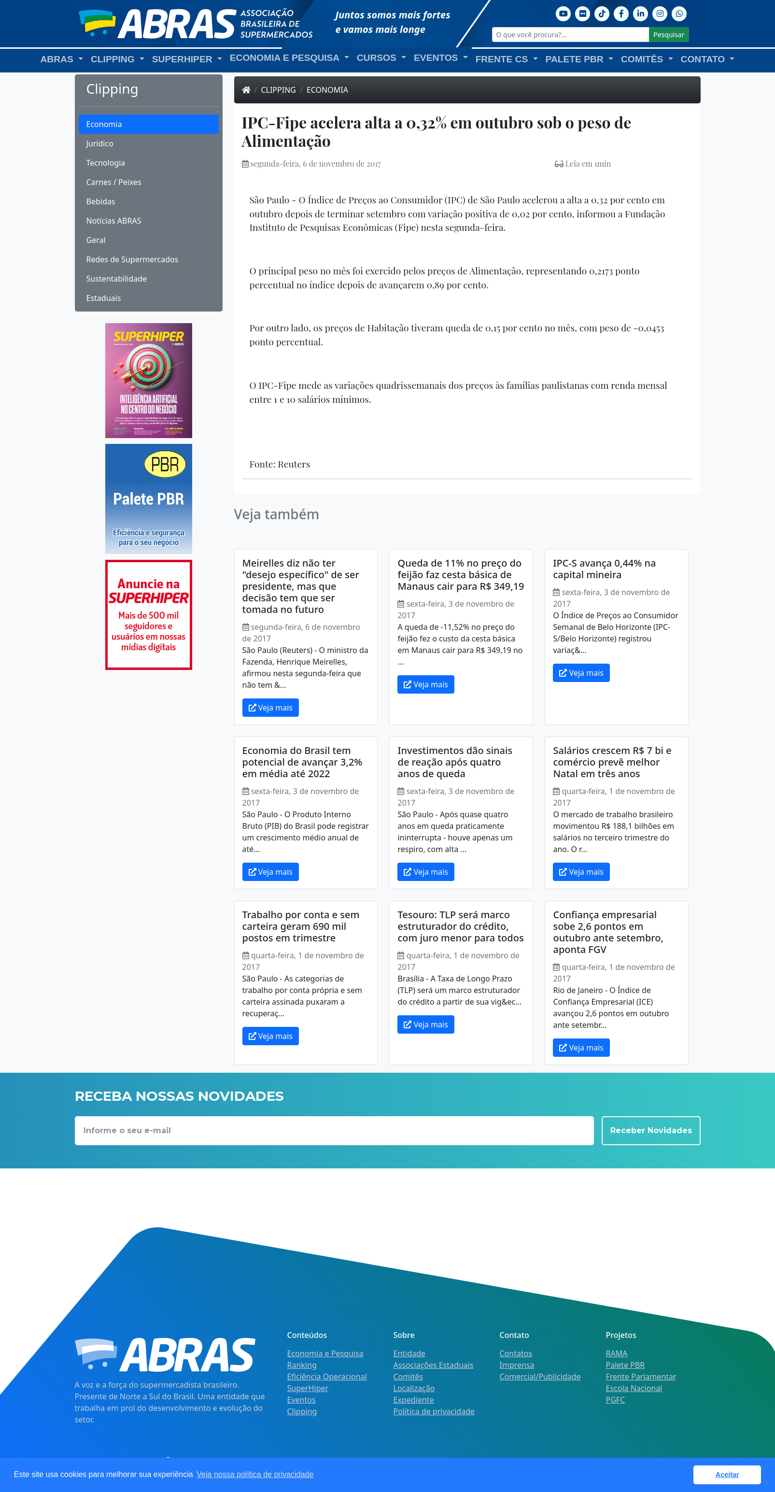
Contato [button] (704, 59)
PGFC (615, 1399)
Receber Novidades (651, 1130)
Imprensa (517, 1365)
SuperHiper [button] (183, 59)
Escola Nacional (634, 1388)
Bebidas (100, 201)
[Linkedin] (640, 12)
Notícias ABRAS (113, 220)
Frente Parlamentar (641, 1376)
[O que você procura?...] (571, 34)
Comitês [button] (643, 59)
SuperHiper (308, 1388)
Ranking (302, 1365)
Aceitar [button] (727, 1474)
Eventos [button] (437, 58)
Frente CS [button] (503, 59)
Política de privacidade (434, 1411)
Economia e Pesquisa (325, 1353)
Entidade (409, 1353)
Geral (96, 240)
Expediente (414, 1399)
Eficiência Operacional (327, 1376)
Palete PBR (625, 1365)
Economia (104, 124)
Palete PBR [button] (576, 59)
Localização (414, 1388)
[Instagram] (660, 12)
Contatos (516, 1353)
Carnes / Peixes (113, 182)
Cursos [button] (378, 58)
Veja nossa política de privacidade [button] (255, 1474)
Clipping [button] (114, 59)
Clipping (278, 90)
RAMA (617, 1353)
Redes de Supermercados (132, 259)
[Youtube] (563, 12)
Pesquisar (668, 34)
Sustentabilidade (116, 278)
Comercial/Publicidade (540, 1376)
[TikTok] (602, 12)
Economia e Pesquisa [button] (286, 58)
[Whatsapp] (679, 12)
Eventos (301, 1399)
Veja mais (271, 707)
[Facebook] (621, 12)
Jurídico (99, 143)
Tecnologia (106, 162)
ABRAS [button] (58, 59)
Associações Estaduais (434, 1365)
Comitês (408, 1376)
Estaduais (103, 298)
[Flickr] (582, 12)
